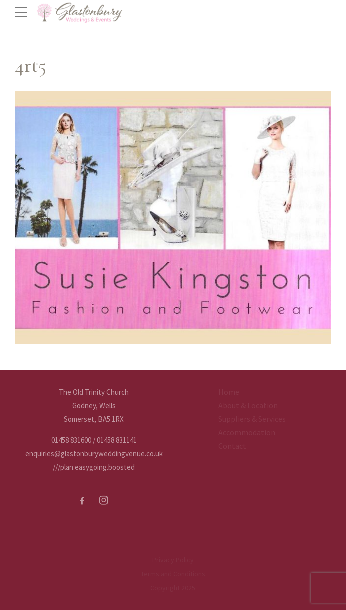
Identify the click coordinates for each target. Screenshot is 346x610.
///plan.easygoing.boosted (94, 467)
